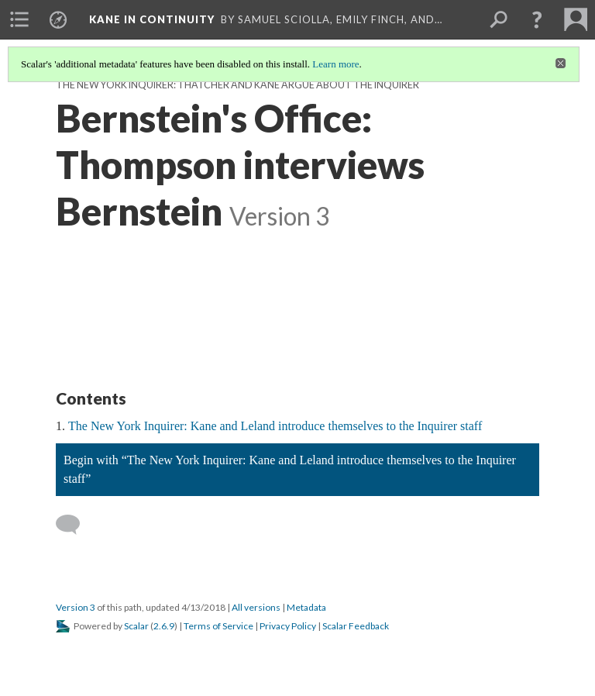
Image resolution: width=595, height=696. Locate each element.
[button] (537, 19)
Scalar (136, 626)
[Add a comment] (75, 525)
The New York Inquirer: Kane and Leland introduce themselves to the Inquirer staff (275, 425)
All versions (256, 607)
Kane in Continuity (152, 19)
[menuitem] (19, 19)
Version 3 (75, 607)
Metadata (306, 607)
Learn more (335, 64)
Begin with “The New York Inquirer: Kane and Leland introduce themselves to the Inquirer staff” (290, 469)
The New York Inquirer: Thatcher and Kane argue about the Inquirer (237, 85)
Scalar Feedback (355, 626)
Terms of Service (218, 626)
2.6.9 (163, 626)
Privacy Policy (288, 626)
